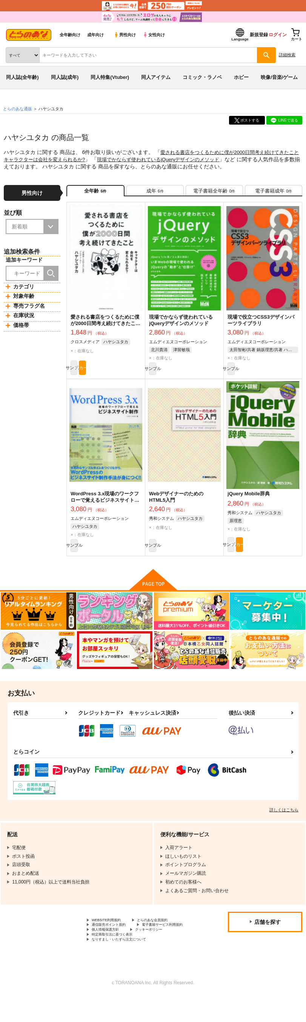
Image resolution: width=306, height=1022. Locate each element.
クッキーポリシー (162, 951)
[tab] (155, 192)
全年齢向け (70, 34)
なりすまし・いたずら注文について (128, 964)
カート (124, 375)
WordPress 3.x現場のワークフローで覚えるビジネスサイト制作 (105, 508)
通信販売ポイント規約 (114, 939)
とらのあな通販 (17, 108)
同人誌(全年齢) (22, 77)
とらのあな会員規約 (166, 933)
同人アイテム (156, 77)
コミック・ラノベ (202, 77)
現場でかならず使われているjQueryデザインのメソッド (181, 159)
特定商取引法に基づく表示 (119, 958)
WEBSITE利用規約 (111, 933)
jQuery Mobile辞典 (249, 502)
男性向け (125, 34)
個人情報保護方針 (110, 951)
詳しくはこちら (283, 822)
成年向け (95, 34)
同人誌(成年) (65, 77)
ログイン (278, 34)
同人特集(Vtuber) (110, 77)
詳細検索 (287, 54)
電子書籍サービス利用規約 (119, 945)
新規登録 (259, 34)
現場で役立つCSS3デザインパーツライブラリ (261, 325)
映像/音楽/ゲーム (279, 77)
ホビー (241, 77)
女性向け (154, 34)
